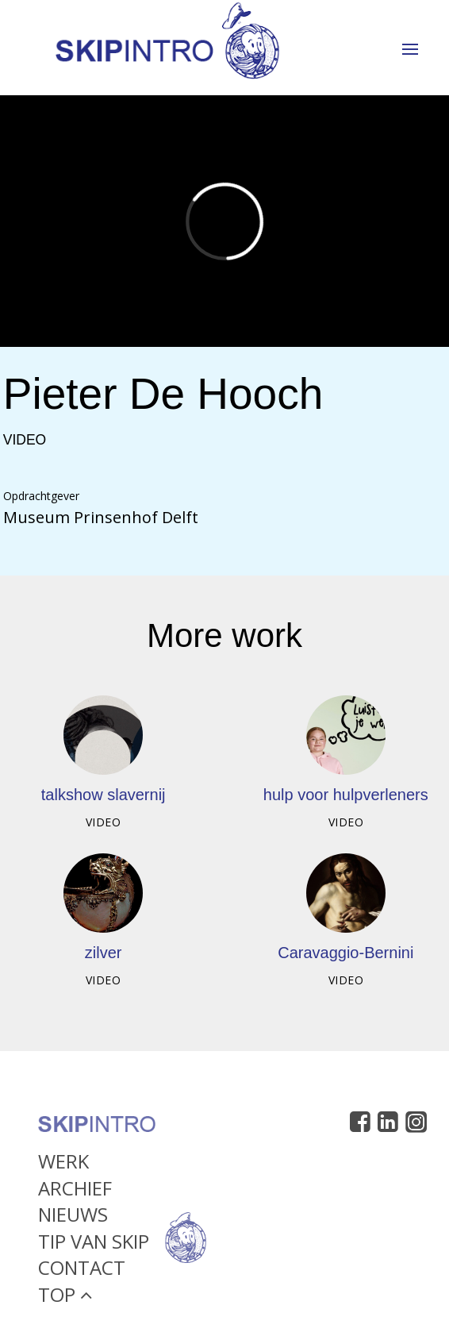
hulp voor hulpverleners (345, 794)
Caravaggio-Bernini (345, 952)
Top (65, 1297)
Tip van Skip (93, 1244)
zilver (103, 952)
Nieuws (73, 1218)
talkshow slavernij (103, 794)
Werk (63, 1164)
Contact (81, 1271)
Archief (75, 1191)
